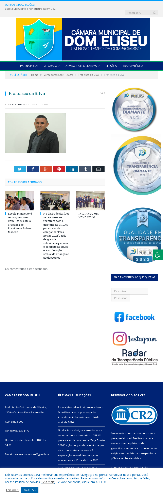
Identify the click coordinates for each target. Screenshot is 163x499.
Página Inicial (29, 58)
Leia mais (48, 482)
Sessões (111, 58)
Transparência (133, 58)
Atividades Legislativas (81, 58)
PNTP (128, 459)
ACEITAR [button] (30, 490)
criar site (135, 425)
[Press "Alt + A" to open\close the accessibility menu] (158, 255)
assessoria (118, 435)
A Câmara (50, 58)
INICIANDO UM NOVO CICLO (88, 207)
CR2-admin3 (17, 96)
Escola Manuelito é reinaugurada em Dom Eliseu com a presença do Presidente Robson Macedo (64, 4)
